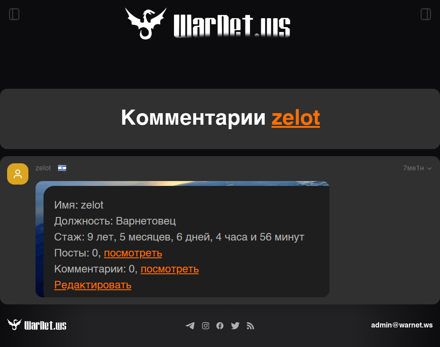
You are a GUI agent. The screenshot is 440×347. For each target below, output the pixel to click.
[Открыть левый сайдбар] (14, 14)
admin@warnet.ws (402, 325)
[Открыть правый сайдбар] (426, 14)
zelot (296, 119)
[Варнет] (43, 326)
